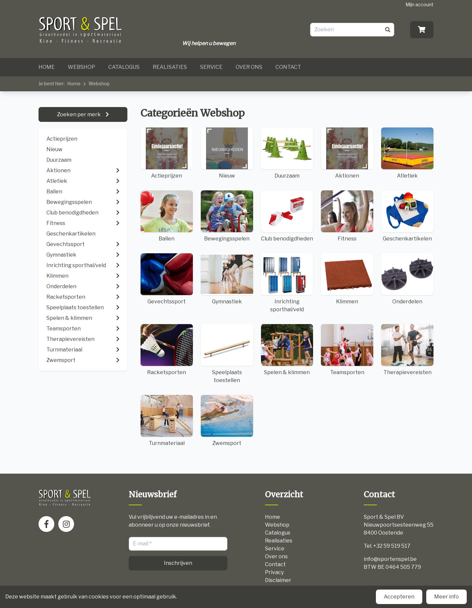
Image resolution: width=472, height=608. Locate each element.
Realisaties (170, 67)
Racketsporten (167, 349)
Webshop (81, 67)
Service (211, 67)
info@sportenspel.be (390, 559)
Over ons (249, 67)
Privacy (274, 572)
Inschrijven (178, 563)
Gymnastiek (227, 279)
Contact (288, 67)
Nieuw (54, 149)
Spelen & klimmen (287, 349)
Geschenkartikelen (407, 216)
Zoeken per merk (79, 114)
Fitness (347, 216)
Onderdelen (407, 279)
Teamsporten (347, 349)
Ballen (167, 216)
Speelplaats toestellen (227, 353)
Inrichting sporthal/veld (287, 283)
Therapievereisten (407, 349)
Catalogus (124, 67)
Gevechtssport (167, 279)
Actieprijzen (61, 139)
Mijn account (419, 4)
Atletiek (407, 153)
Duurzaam (58, 160)
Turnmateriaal (167, 420)
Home (47, 67)
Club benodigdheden (287, 216)
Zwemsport (227, 420)
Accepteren (399, 597)
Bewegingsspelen (227, 216)
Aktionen (347, 153)
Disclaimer (278, 580)
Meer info (446, 597)
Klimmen (347, 279)
